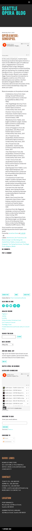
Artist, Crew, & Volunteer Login (14, 467)
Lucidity (4, 318)
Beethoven (10, 238)
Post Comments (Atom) (18, 298)
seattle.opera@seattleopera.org (17, 488)
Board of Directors (9, 463)
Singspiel (5, 244)
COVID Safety (7, 469)
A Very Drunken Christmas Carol (11, 320)
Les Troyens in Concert (8, 322)
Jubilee (4, 316)
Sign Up (4, 361)
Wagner (8, 246)
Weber (14, 246)
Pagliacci (4, 314)
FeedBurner (10, 429)
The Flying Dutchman (15, 244)
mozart (17, 242)
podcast (23, 242)
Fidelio (12, 242)
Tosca (3, 329)
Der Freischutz (19, 238)
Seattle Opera (4, 57)
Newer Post (5, 295)
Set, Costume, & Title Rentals (13, 465)
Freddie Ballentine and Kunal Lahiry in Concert (15, 327)
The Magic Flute (6, 325)
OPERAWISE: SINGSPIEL (13, 57)
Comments (7, 442)
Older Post (27, 295)
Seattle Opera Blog (14, 10)
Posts (5, 438)
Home (16, 295)
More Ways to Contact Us (11, 490)
